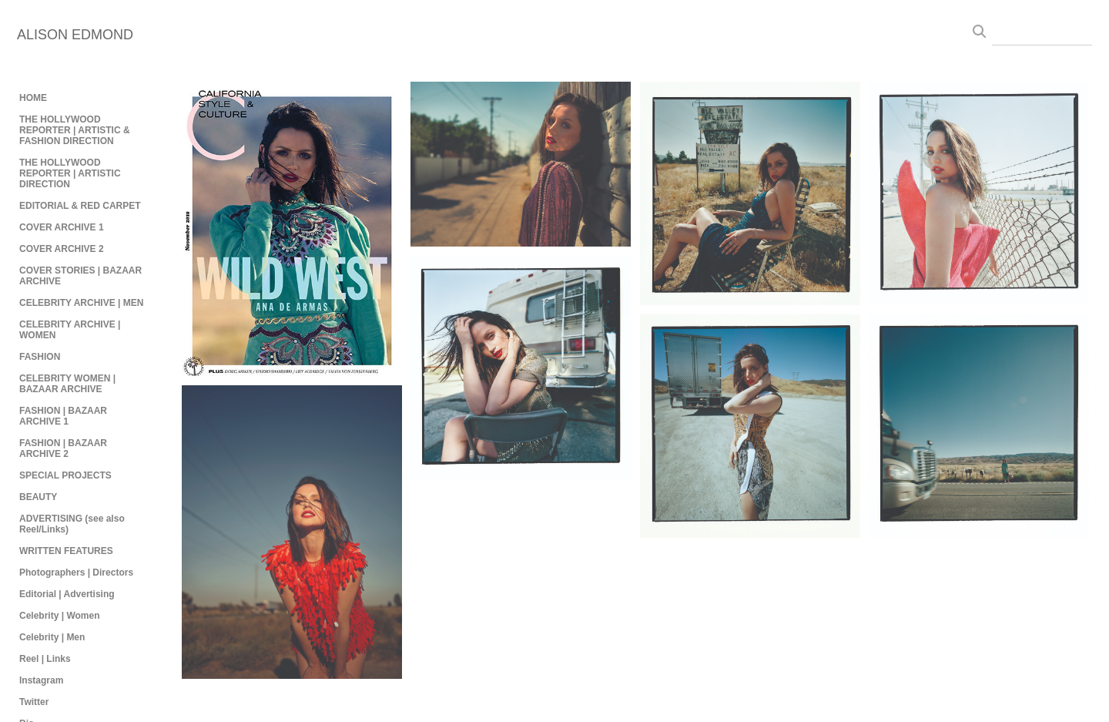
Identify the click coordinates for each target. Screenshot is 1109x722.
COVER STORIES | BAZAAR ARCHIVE (80, 276)
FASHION (39, 356)
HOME (33, 97)
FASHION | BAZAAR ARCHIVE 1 (63, 416)
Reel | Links (45, 658)
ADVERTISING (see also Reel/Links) (72, 524)
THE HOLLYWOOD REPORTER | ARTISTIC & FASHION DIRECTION (74, 130)
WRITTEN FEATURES (66, 551)
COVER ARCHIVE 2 (61, 248)
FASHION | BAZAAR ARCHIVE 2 (63, 448)
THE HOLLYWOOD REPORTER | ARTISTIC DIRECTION (70, 173)
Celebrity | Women (59, 615)
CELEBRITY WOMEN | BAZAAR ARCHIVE (67, 384)
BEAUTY (38, 497)
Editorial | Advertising (67, 594)
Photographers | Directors (76, 572)
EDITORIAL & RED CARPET (80, 205)
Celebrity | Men (52, 637)
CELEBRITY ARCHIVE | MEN (81, 302)
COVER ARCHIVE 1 (61, 227)
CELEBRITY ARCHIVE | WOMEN (69, 330)
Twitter (34, 702)
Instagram (41, 680)
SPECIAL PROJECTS (65, 475)
